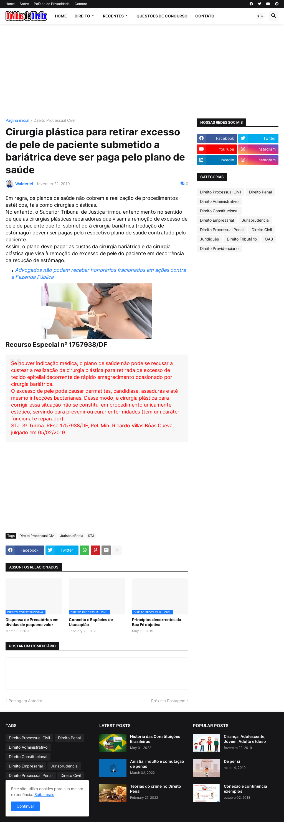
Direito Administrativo (219, 201)
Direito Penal (260, 192)
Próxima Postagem (168, 700)
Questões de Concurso (161, 16)
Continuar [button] (25, 806)
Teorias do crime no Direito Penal (155, 788)
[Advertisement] (142, 71)
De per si (232, 761)
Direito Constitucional (219, 210)
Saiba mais (44, 794)
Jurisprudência (71, 536)
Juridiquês (209, 239)
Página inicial (17, 120)
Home (10, 4)
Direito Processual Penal (222, 229)
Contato (81, 4)
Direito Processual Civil (54, 120)
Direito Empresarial (217, 220)
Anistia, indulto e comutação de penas (157, 764)
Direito (82, 16)
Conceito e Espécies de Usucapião (91, 622)
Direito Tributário (242, 239)
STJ (91, 536)
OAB (269, 239)
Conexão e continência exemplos (245, 788)
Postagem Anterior (25, 700)
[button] (260, 16)
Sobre (24, 4)
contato (204, 16)
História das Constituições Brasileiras (155, 739)
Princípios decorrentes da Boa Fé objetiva (156, 622)
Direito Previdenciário (219, 248)
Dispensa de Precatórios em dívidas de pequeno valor (32, 622)
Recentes (113, 16)
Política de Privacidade (52, 4)
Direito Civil (262, 229)
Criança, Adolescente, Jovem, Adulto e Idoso (245, 739)
